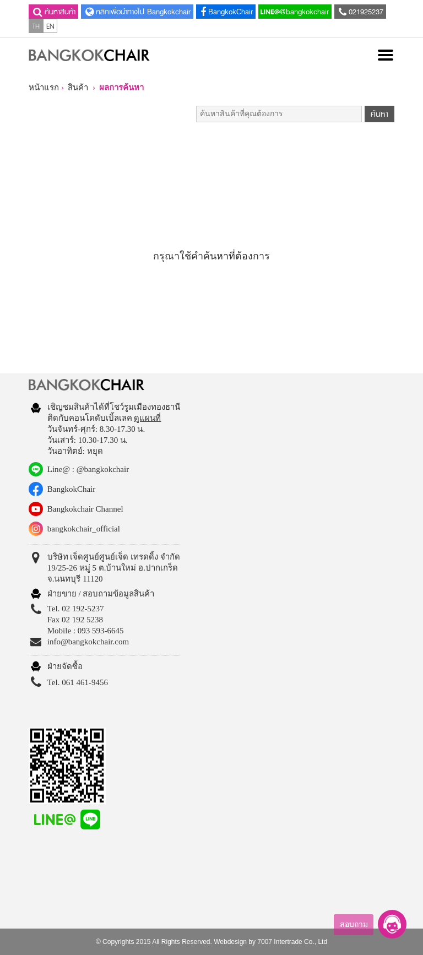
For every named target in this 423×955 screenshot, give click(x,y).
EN (50, 26)
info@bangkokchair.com (88, 641)
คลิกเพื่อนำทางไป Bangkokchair (137, 12)
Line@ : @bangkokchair (88, 469)
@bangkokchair (295, 12)
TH (36, 26)
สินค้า (78, 87)
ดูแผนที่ (147, 418)
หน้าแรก (44, 87)
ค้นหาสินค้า (53, 12)
